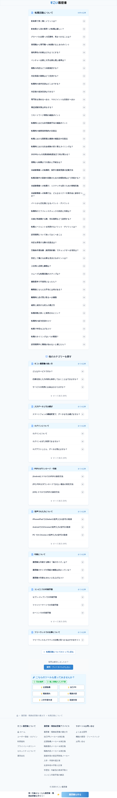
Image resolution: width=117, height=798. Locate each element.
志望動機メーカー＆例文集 (55, 741)
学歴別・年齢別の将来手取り (56, 770)
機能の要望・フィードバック (88, 737)
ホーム (21, 732)
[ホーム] (17, 716)
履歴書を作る (75, 794)
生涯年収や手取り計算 (53, 765)
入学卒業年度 (45, 700)
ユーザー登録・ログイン (27, 737)
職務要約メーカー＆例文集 (55, 746)
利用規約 (21, 741)
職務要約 (45, 693)
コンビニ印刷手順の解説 (54, 775)
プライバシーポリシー (26, 746)
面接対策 (72, 700)
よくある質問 (81, 732)
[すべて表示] (58, 396)
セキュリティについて (26, 751)
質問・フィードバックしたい (58, 667)
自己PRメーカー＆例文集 (54, 737)
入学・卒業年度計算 (52, 761)
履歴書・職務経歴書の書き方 (33, 716)
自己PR (71, 687)
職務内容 (72, 693)
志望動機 (45, 687)
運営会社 (21, 756)
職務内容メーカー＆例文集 (55, 751)
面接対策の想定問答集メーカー (56, 756)
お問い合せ (80, 741)
